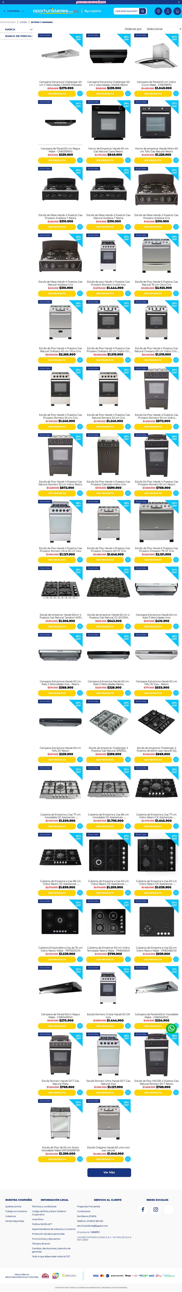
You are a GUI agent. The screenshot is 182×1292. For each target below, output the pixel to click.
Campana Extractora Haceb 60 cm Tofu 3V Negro (60, 749)
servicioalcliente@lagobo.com (92, 1226)
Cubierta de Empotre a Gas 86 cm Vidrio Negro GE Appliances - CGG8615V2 (60, 882)
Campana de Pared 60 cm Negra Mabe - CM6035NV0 (60, 149)
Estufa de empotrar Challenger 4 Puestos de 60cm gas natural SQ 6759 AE (156, 749)
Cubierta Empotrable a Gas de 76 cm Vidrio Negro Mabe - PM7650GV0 (60, 949)
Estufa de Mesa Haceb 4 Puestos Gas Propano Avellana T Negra (60, 216)
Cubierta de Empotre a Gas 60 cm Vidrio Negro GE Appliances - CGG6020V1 (156, 882)
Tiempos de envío (41, 1243)
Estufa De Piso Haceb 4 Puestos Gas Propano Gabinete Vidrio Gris (108, 482)
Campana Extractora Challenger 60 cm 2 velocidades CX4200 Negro (108, 83)
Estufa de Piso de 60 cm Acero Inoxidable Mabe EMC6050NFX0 (60, 1148)
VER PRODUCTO (57, 93)
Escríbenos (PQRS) (86, 1216)
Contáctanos (83, 1211)
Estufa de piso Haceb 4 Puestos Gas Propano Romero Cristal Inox (108, 283)
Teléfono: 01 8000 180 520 (90, 1221)
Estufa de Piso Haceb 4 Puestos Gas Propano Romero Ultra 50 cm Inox (60, 549)
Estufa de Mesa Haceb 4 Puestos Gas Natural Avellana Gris (60, 283)
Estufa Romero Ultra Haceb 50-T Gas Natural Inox (108, 1082)
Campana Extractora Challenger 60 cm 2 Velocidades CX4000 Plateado (60, 83)
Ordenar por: (133, 29)
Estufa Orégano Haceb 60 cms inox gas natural (108, 1148)
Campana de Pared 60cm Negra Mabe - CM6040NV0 (60, 1015)
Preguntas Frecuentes (88, 1206)
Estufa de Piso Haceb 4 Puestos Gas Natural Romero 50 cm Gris (108, 416)
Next (178, 2)
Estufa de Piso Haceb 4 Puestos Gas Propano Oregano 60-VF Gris (108, 549)
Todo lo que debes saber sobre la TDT (51, 1256)
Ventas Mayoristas (14, 1221)
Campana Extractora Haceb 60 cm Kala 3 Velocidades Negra (108, 682)
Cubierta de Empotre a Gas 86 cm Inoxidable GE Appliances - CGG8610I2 (108, 815)
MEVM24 (123, 1288)
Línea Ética (37, 1219)
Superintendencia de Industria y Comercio (54, 1229)
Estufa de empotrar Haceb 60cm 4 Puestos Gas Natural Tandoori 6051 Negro (60, 616)
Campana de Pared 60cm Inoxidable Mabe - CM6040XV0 (156, 1015)
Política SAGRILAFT (42, 1224)
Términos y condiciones (44, 1206)
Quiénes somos (13, 1206)
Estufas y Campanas (42, 22)
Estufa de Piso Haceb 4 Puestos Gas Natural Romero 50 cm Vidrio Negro (60, 482)
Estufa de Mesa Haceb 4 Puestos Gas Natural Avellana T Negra (108, 216)
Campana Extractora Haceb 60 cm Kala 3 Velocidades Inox (156, 616)
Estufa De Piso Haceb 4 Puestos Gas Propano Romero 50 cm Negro (156, 482)
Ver (80, 93)
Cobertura (10, 1216)
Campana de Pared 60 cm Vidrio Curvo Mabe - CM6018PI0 (156, 83)
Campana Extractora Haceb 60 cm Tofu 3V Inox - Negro (156, 682)
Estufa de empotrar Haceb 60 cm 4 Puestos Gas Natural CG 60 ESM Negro (108, 616)
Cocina (23, 22)
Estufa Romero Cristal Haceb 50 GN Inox (108, 1015)
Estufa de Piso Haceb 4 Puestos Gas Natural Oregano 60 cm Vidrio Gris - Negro (156, 349)
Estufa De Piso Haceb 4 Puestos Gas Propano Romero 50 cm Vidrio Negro (156, 416)
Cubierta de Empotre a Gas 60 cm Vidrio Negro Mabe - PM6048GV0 (156, 949)
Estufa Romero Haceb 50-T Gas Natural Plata (60, 1082)
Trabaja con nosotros (16, 1211)
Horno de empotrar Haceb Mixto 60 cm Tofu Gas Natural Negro (156, 149)
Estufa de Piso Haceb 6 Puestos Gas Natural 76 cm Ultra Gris (156, 283)
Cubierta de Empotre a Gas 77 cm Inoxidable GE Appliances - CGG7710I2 (60, 815)
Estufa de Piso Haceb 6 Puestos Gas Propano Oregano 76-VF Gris (156, 549)
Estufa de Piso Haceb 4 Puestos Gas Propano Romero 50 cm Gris (60, 416)
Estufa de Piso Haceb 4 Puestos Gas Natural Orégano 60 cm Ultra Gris (60, 349)
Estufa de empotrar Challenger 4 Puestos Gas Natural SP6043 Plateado (108, 749)
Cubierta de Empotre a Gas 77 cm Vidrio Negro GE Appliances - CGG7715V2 (156, 815)
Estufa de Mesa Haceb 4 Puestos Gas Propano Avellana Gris (156, 216)
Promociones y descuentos (46, 1239)
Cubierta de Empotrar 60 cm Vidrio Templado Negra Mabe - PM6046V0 (108, 949)
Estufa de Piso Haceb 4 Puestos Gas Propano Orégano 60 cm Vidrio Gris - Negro (108, 349)
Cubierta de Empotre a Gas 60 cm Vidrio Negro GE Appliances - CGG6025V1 (108, 882)
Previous (3, 2)
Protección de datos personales (48, 1234)
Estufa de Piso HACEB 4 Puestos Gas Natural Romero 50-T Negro (157, 1082)
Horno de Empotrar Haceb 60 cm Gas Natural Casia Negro (108, 149)
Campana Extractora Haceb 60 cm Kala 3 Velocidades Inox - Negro (60, 682)
